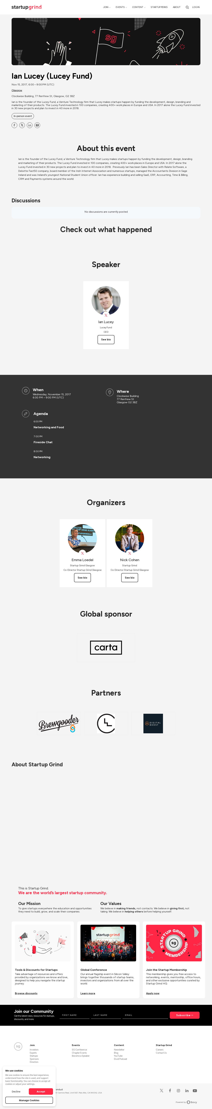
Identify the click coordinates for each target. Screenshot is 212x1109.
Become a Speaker (80, 1056)
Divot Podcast (120, 1059)
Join (105, 7)
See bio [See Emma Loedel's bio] (82, 577)
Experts (33, 1053)
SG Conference (79, 1049)
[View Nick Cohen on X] (129, 553)
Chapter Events (79, 1053)
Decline (16, 1091)
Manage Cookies (29, 1100)
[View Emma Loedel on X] (82, 553)
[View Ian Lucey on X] (106, 315)
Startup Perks (159, 7)
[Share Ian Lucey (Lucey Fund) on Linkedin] (29, 125)
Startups (34, 1056)
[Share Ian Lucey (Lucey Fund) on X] (22, 125)
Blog (116, 1053)
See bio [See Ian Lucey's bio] (106, 339)
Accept (41, 1091)
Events (120, 7)
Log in (196, 7)
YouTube (118, 1056)
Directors (34, 1062)
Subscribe (183, 1015)
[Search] (187, 7)
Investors (34, 1049)
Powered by (186, 1102)
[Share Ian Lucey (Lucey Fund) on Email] (37, 125)
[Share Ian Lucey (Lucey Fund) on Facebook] (14, 125)
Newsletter (119, 1049)
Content (137, 7)
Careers (159, 1049)
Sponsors (34, 1059)
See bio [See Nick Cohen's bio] (129, 577)
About (177, 7)
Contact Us (161, 1053)
